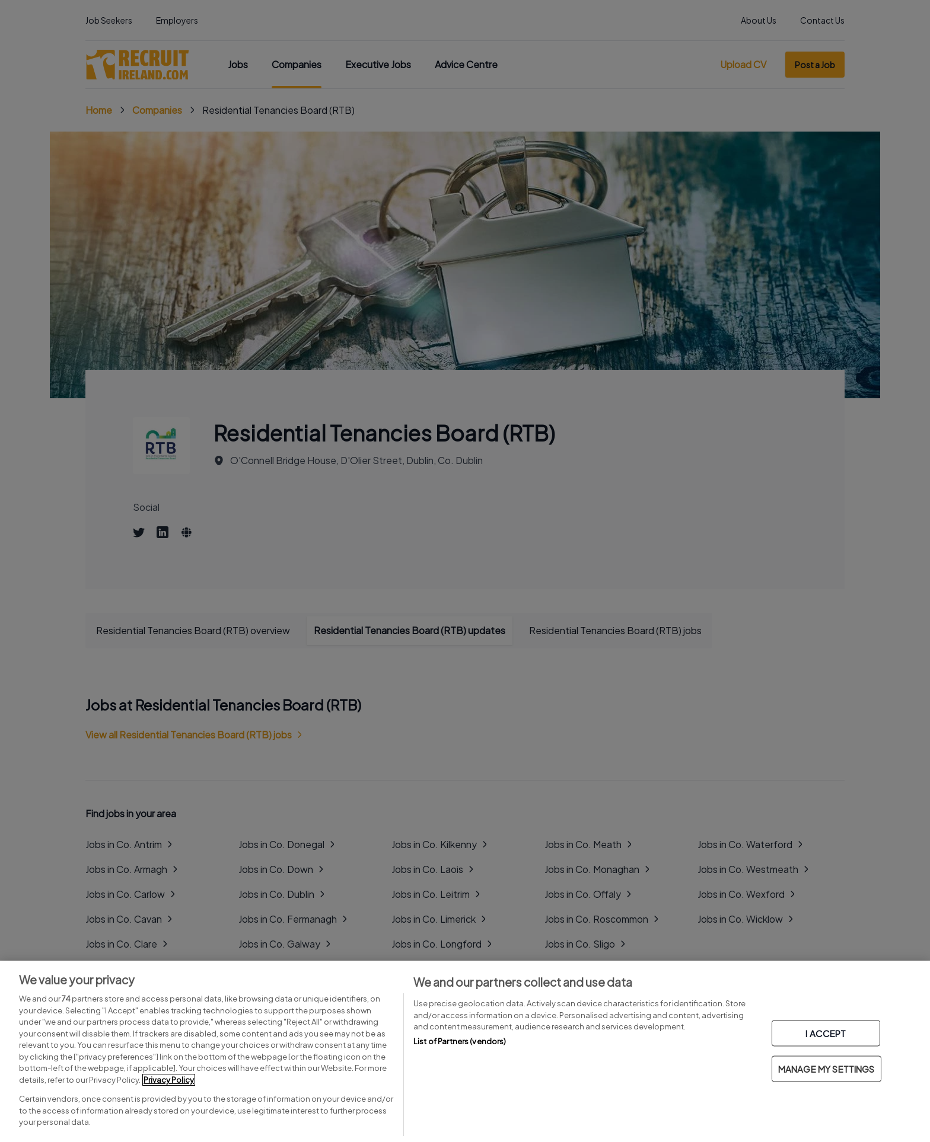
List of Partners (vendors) (459, 1041)
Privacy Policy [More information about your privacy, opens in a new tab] (169, 1080)
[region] (465, 1051)
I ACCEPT (825, 1033)
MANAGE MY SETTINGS (826, 1068)
